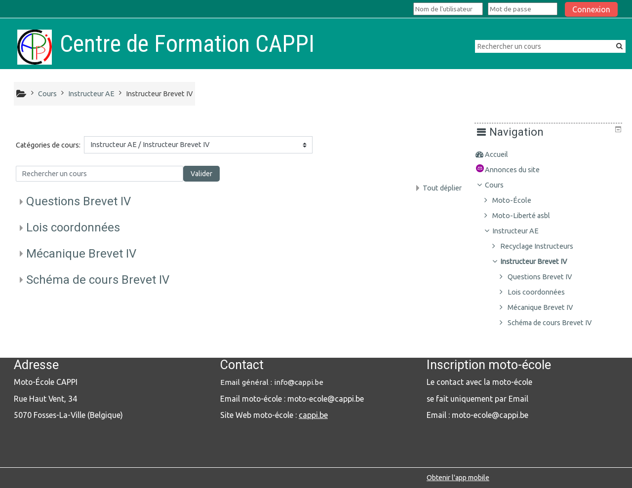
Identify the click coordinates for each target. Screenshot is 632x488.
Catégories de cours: (48, 145)
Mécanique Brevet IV (81, 254)
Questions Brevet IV (78, 201)
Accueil (503, 154)
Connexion (591, 9)
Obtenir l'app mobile (458, 478)
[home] (34, 47)
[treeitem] (551, 154)
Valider (201, 174)
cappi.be (313, 415)
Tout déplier (442, 188)
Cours (501, 185)
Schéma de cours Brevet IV (97, 280)
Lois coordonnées (73, 227)
